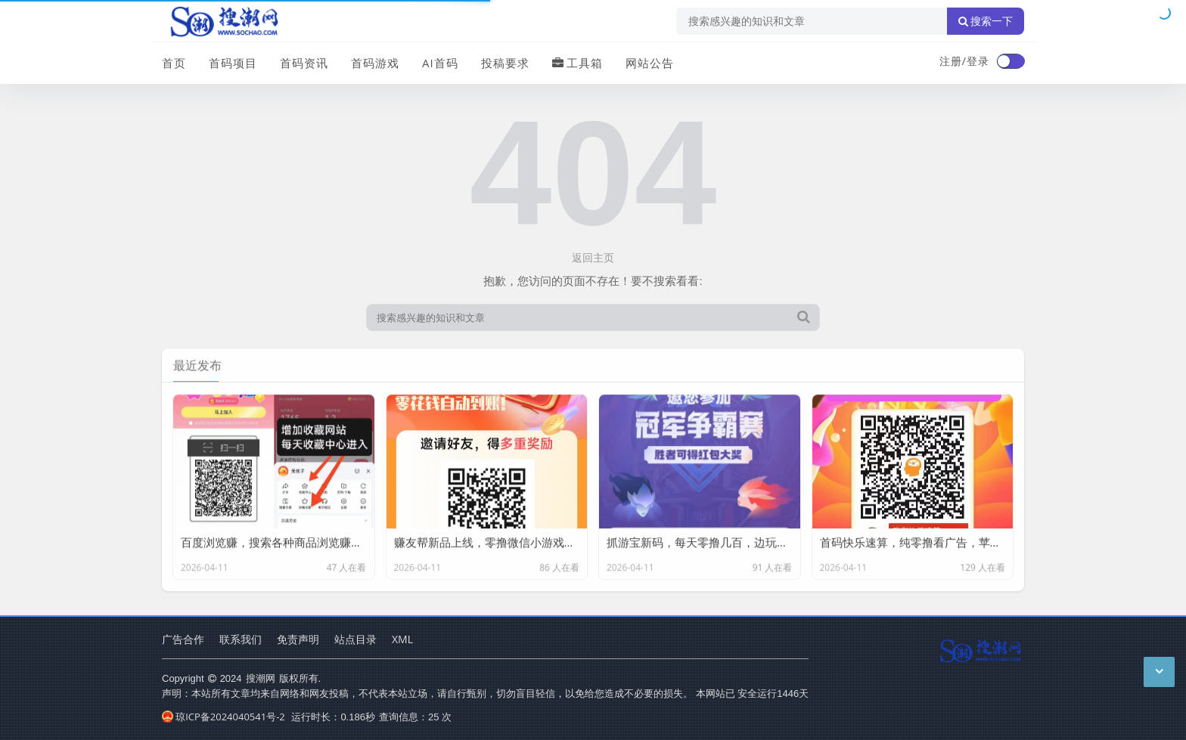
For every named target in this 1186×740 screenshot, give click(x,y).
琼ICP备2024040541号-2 (223, 716)
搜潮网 (260, 678)
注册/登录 (964, 61)
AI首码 (440, 62)
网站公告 (650, 62)
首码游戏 (375, 62)
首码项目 (233, 62)
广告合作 (183, 639)
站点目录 (355, 639)
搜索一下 (985, 21)
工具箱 (577, 62)
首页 (174, 62)
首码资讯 (304, 62)
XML (402, 639)
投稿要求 (505, 62)
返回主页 (593, 257)
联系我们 (240, 639)
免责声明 (298, 639)
